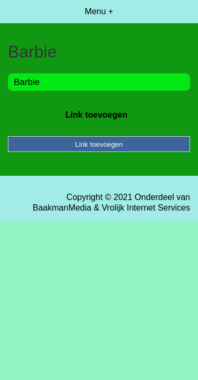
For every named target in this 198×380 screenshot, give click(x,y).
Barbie (27, 82)
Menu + (99, 11)
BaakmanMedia (62, 207)
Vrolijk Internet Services (146, 207)
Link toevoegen (96, 114)
